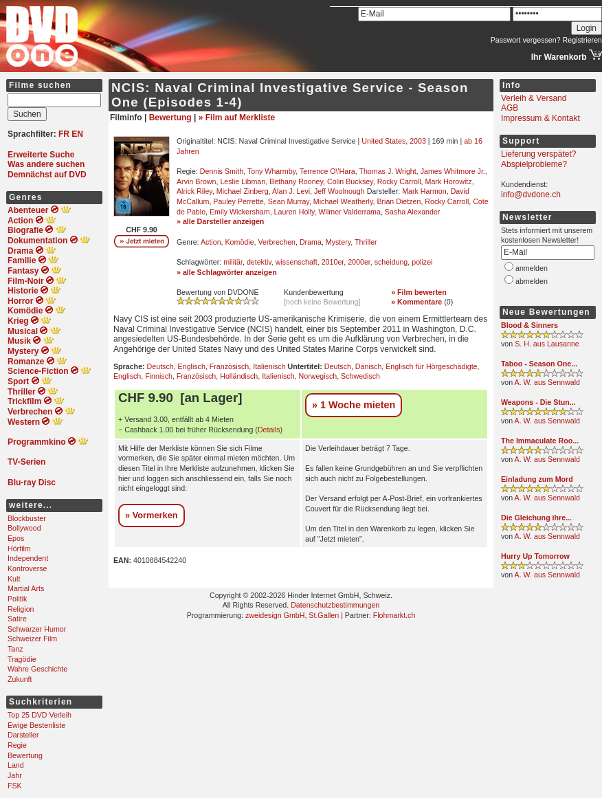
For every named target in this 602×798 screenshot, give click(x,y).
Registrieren (582, 40)
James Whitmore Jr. (453, 171)
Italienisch (269, 366)
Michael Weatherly (343, 201)
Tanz (15, 649)
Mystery (338, 242)
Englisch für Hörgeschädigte (431, 366)
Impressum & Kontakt (540, 118)
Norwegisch (318, 376)
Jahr (15, 775)
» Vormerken (151, 515)
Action (211, 242)
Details (269, 429)
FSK (15, 786)
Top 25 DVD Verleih (39, 715)
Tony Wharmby (271, 171)
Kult (14, 579)
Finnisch (158, 376)
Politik (17, 599)
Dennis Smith (221, 171)
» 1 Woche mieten (353, 404)
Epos (16, 538)
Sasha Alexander (413, 212)
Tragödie (22, 659)
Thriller (366, 242)
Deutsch (160, 366)
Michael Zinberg (242, 191)
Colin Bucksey (350, 181)
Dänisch (368, 366)
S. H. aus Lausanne (547, 344)
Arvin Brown (196, 181)
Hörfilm (19, 548)
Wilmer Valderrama (350, 212)
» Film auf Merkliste (237, 117)
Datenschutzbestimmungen (335, 605)
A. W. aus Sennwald (547, 382)
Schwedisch (360, 376)
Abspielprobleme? (534, 164)
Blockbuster (27, 518)
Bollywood (24, 528)
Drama (311, 242)
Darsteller (23, 735)
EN (77, 134)
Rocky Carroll (399, 181)
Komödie (239, 242)
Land (16, 765)
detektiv (259, 262)
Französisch (229, 366)
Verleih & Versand (533, 98)
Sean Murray (288, 201)
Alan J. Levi (291, 191)
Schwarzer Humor (37, 629)
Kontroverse (27, 568)
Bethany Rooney (296, 181)
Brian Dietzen (399, 201)
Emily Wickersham (240, 212)
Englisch (191, 366)
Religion (21, 609)
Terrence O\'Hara (327, 171)
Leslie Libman (242, 181)
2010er (333, 262)
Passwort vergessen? (526, 40)
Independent (28, 558)
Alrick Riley (194, 191)
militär (233, 262)
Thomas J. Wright (387, 171)
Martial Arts (26, 588)
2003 (418, 141)
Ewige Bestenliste (36, 725)
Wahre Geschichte (37, 669)
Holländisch (239, 376)
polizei (422, 262)
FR (63, 134)
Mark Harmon (424, 191)
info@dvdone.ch (531, 194)
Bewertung (25, 755)
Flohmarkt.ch (394, 615)
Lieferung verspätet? (538, 154)
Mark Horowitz (448, 181)
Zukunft (20, 679)
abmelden (531, 281)
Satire (17, 618)
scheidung (391, 262)
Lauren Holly (294, 212)
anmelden (531, 268)
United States (383, 141)
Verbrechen (277, 242)
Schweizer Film (32, 638)
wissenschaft (296, 262)
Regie (17, 745)
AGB (509, 108)
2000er (359, 262)
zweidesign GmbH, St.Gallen (292, 615)
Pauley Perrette (238, 201)
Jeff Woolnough (339, 191)
